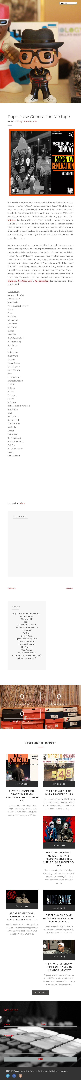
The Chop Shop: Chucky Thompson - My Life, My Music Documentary (58, 967)
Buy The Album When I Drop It (27, 613)
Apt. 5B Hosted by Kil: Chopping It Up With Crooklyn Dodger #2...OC (22, 916)
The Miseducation (26, 644)
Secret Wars (26, 636)
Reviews (27, 633)
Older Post (69, 588)
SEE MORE (39, 993)
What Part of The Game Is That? (26, 655)
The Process (26, 647)
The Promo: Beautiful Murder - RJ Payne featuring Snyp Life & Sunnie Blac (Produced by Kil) (58, 859)
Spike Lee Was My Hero (26, 639)
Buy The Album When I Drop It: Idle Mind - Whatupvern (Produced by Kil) (22, 796)
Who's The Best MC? (26, 658)
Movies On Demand (27, 625)
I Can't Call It (27, 619)
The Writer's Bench (27, 653)
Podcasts (27, 630)
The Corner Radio (26, 641)
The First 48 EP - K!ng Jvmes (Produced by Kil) (59, 793)
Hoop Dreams (26, 616)
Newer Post (12, 588)
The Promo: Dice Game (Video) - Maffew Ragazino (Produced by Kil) (59, 918)
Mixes (22, 503)
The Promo (26, 650)
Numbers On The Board (27, 627)
